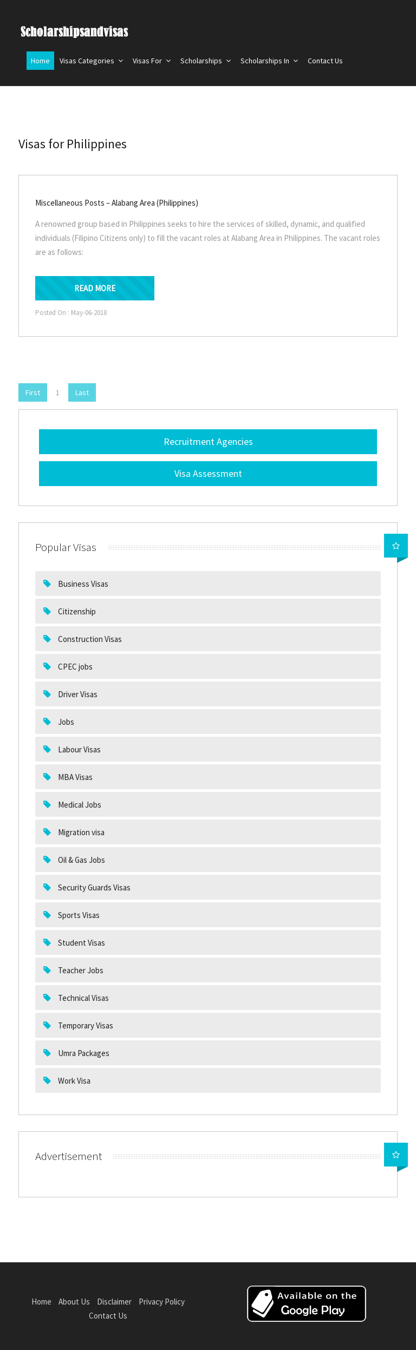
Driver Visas (77, 694)
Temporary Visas (84, 1025)
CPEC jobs (74, 666)
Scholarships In (269, 60)
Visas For (152, 60)
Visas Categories (91, 60)
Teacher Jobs (79, 970)
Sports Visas (78, 915)
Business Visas (82, 584)
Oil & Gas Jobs (80, 860)
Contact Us (325, 60)
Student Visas (80, 943)
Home (40, 60)
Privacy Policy (162, 1301)
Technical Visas (82, 998)
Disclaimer (114, 1301)
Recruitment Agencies (208, 441)
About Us (74, 1301)
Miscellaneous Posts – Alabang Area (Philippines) (116, 203)
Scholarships (205, 60)
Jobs (65, 722)
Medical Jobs (78, 804)
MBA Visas (74, 777)
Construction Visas (89, 639)
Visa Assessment (208, 473)
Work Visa (73, 1081)
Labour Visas (78, 749)
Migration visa (80, 832)
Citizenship (76, 611)
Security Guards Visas (93, 887)
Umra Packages (82, 1053)
